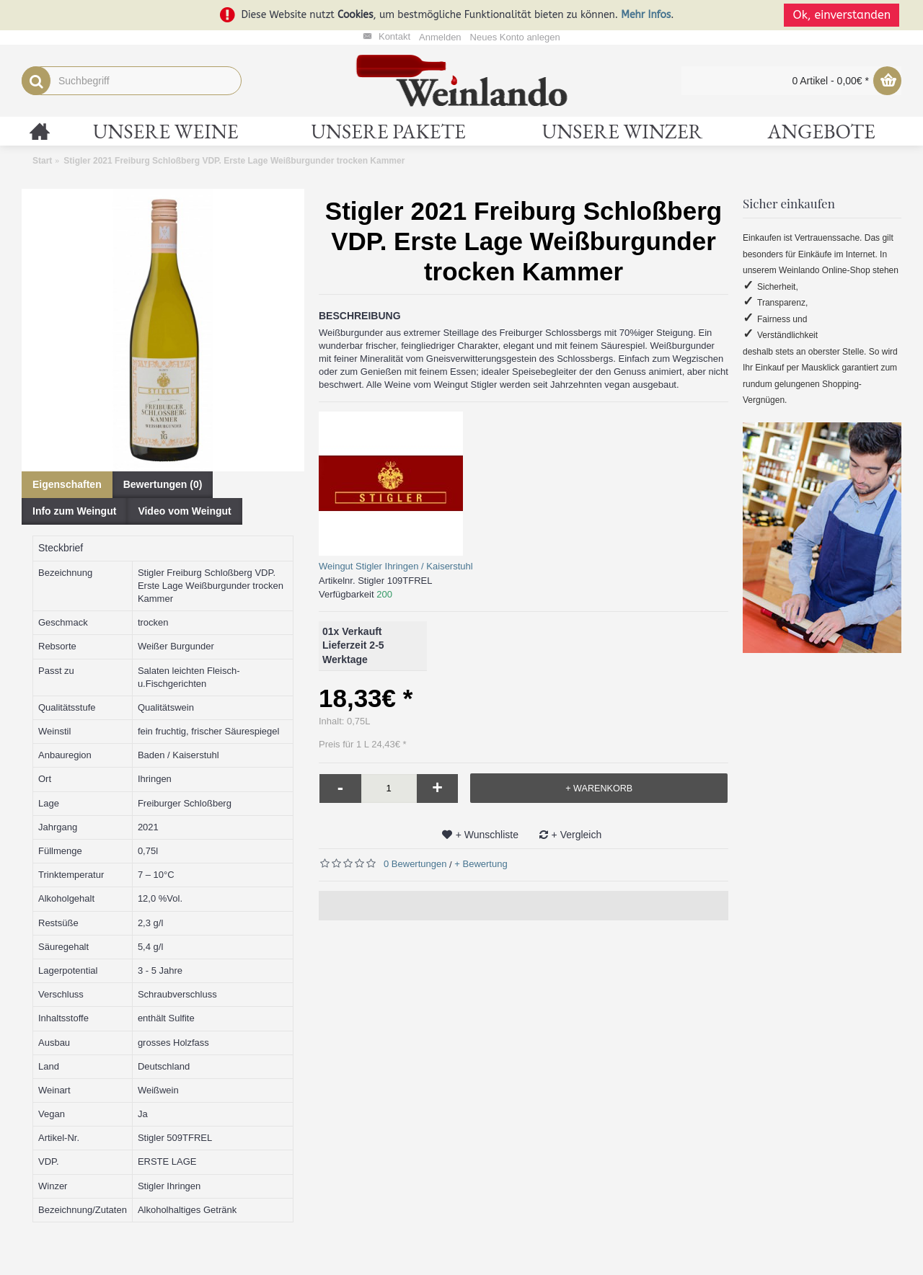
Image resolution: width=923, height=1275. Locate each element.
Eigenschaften (67, 484)
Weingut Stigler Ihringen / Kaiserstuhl (396, 566)
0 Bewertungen (415, 863)
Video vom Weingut (184, 511)
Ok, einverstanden (844, 15)
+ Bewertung (480, 863)
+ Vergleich (577, 834)
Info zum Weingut (74, 511)
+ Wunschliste (487, 834)
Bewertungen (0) (163, 484)
